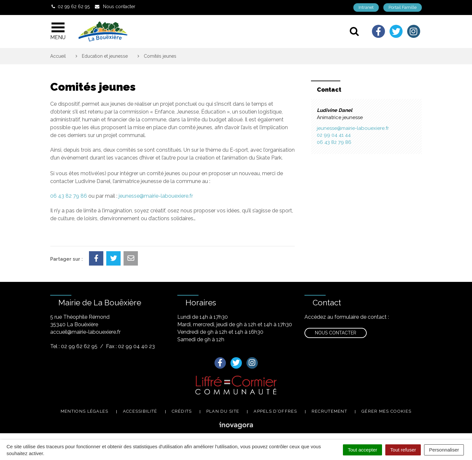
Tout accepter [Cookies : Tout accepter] (362, 449)
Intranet (366, 7)
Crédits (182, 411)
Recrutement (329, 411)
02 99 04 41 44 (334, 135)
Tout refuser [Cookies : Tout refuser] (403, 449)
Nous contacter (335, 332)
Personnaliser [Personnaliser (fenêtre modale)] (444, 449)
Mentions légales (85, 411)
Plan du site (223, 411)
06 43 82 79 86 (68, 196)
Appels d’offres (275, 411)
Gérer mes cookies (386, 411)
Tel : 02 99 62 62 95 (73, 346)
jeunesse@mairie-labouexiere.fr (156, 196)
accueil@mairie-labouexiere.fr (85, 332)
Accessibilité (140, 411)
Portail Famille (403, 7)
